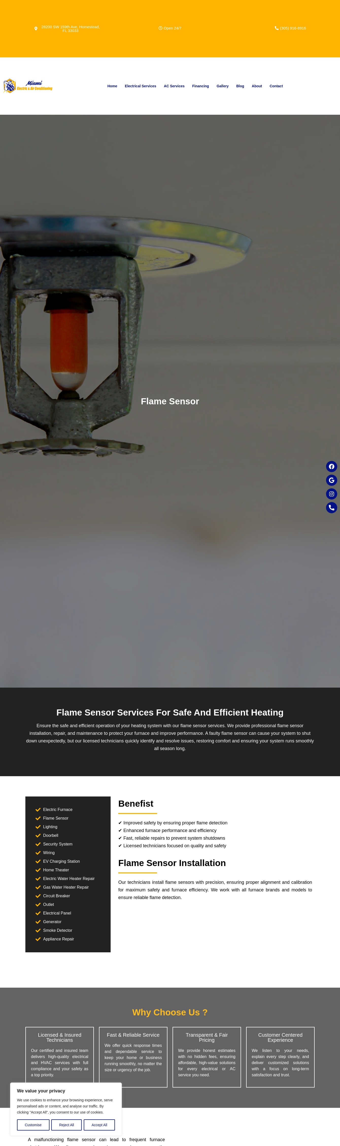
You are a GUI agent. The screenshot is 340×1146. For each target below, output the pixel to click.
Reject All (66, 1125)
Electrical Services (140, 86)
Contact (276, 86)
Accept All (99, 1125)
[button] (170, 28)
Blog (240, 86)
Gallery (223, 86)
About (257, 86)
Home (112, 86)
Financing (200, 86)
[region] (66, 1109)
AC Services (174, 86)
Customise (33, 1125)
